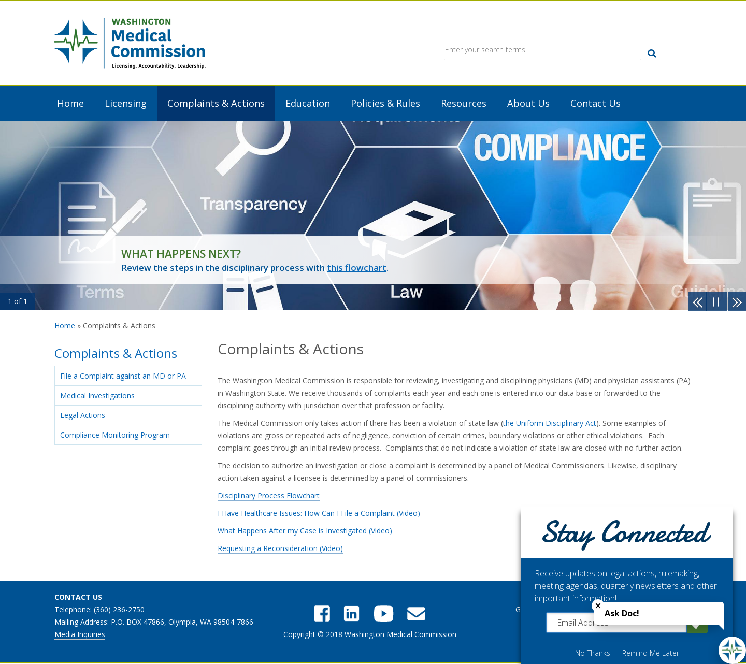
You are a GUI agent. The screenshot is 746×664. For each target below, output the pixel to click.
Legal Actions (82, 416)
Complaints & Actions (216, 104)
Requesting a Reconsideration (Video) (280, 549)
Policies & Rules (385, 104)
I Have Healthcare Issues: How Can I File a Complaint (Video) (319, 513)
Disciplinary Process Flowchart (269, 496)
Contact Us (595, 104)
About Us (528, 104)
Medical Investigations (97, 396)
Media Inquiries (79, 635)
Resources (463, 104)
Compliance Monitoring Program (115, 435)
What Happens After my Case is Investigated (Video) (305, 531)
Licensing (126, 104)
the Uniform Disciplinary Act (549, 423)
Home (70, 104)
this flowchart (356, 269)
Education (307, 104)
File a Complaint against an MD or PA (123, 376)
